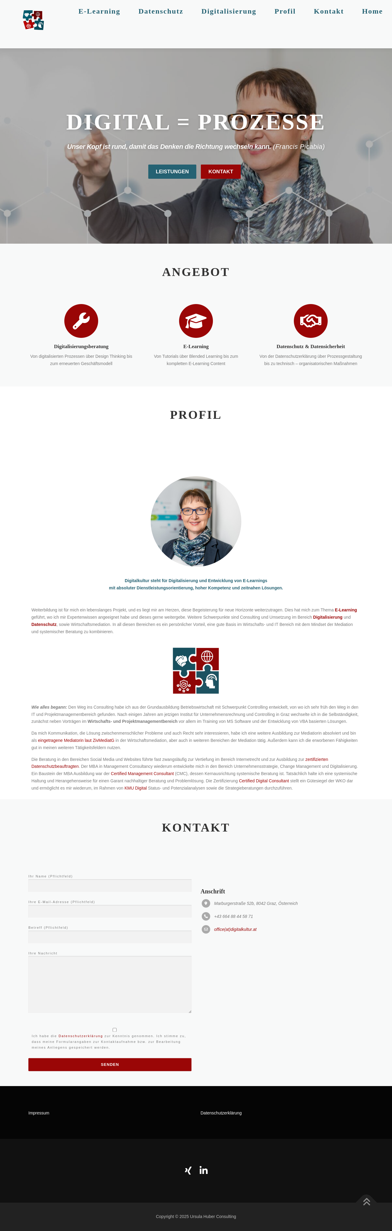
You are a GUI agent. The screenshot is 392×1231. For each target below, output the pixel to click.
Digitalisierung (228, 24)
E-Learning (99, 24)
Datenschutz (160, 24)
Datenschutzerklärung (221, 1113)
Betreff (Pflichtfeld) (109, 1080)
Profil (285, 24)
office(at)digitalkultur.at (235, 1077)
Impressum (38, 1113)
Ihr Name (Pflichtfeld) (109, 1028)
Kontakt (329, 24)
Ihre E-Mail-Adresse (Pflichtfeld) (109, 1054)
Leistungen (172, 194)
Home (372, 24)
